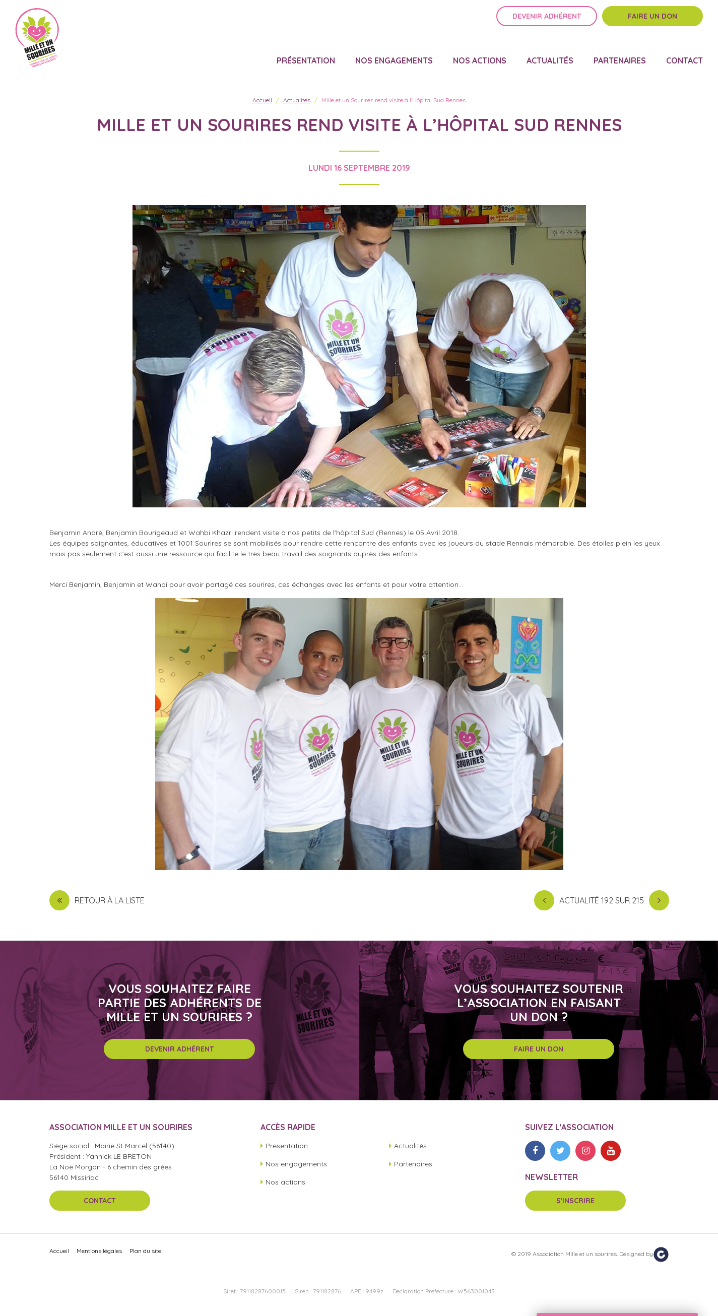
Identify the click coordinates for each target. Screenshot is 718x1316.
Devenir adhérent (546, 23)
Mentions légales (99, 1251)
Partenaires (620, 53)
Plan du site (145, 1251)
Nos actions (479, 53)
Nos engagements (394, 53)
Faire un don (652, 23)
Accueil (262, 100)
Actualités (550, 53)
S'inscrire (575, 1200)
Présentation (306, 53)
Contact (684, 53)
